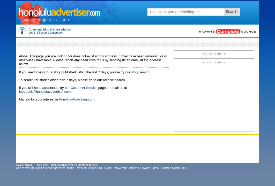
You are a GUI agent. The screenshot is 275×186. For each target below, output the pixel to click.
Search (231, 12)
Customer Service (84, 88)
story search (140, 72)
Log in (32, 32)
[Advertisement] (214, 96)
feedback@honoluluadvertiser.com (45, 92)
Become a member (51, 32)
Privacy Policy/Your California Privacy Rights (130, 167)
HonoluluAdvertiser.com (76, 99)
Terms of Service (85, 167)
